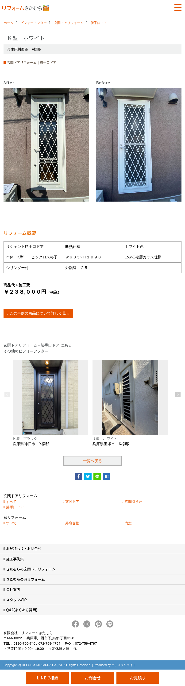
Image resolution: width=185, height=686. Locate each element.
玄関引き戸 (133, 501)
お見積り (138, 678)
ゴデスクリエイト (124, 665)
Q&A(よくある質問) (21, 609)
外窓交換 (72, 523)
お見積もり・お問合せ (23, 548)
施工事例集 (15, 558)
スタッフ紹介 (16, 599)
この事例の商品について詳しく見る (40, 313)
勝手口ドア (15, 507)
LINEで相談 (47, 678)
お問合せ (93, 678)
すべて (11, 501)
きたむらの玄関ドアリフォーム (30, 568)
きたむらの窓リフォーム (25, 579)
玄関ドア (72, 501)
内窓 (128, 523)
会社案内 (13, 589)
